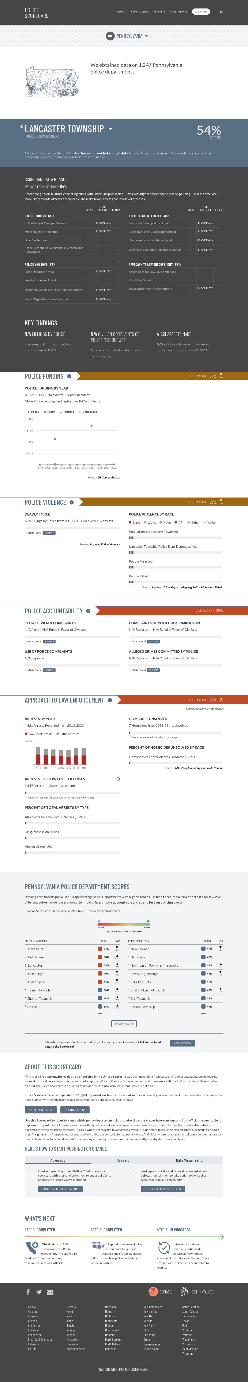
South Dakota (190, 1311)
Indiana (71, 1330)
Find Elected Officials (163, 1189)
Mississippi (112, 1330)
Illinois (71, 1325)
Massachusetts (76, 1349)
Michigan (110, 1316)
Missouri (110, 1325)
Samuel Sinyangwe (120, 1099)
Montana (110, 1335)
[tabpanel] (124, 1180)
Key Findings (140, 11)
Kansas (71, 1335)
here (149, 1095)
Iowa (69, 1316)
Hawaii (71, 1311)
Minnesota (111, 1321)
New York (149, 1325)
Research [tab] (124, 1160)
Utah (185, 1325)
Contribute (178, 11)
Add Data (49, 533)
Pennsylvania (124, 36)
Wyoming (187, 1353)
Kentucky (72, 1339)
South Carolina (191, 1307)
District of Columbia (40, 1339)
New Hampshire (153, 1307)
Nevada (148, 1321)
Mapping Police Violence (104, 544)
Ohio (146, 1330)
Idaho (70, 1321)
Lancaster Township (64, 128)
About (121, 11)
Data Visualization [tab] (190, 1160)
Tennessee (188, 1316)
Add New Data (182, 1043)
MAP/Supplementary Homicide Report (198, 768)
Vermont (187, 1335)
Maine (108, 1311)
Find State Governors (60, 1189)
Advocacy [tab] (57, 1160)
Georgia (71, 1307)
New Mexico (150, 1316)
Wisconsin (188, 1344)
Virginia (187, 1330)
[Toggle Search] (221, 11)
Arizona (32, 1321)
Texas (185, 1321)
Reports (159, 11)
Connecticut (35, 1335)
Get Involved (203, 1291)
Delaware (33, 1344)
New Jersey (150, 1311)
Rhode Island (151, 1349)
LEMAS (217, 587)
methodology (41, 1110)
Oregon (148, 1339)
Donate (201, 11)
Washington (189, 1339)
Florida (32, 1349)
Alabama (33, 1311)
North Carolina (113, 1339)
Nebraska (110, 1349)
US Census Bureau (109, 477)
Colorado (33, 1330)
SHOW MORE (123, 1023)
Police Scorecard (37, 12)
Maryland (110, 1307)
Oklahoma (149, 1335)
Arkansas (33, 1316)
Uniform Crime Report (165, 587)
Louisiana (72, 1344)
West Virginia (190, 1349)
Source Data (75, 1110)
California (34, 1325)
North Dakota (112, 1344)
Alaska (32, 1307)
